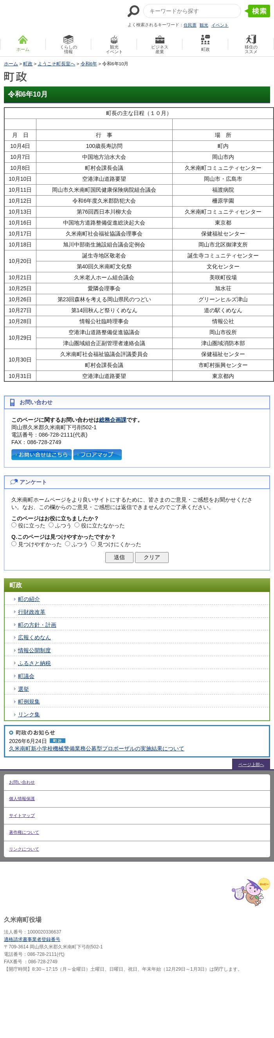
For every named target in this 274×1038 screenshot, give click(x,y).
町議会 (26, 676)
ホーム (11, 63)
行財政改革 (31, 612)
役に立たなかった (103, 525)
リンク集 (29, 714)
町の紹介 (29, 599)
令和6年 (89, 63)
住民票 (190, 25)
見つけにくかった (119, 544)
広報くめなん (34, 637)
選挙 (23, 689)
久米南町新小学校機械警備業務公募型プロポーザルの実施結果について (96, 748)
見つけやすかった (40, 544)
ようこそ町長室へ (56, 63)
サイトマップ (22, 815)
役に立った (31, 525)
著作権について (24, 832)
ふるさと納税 (34, 663)
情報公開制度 (34, 650)
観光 (204, 25)
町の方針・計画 (37, 625)
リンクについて (24, 849)
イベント (220, 25)
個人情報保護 (22, 798)
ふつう (63, 525)
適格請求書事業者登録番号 (32, 939)
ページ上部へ (251, 764)
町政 (27, 63)
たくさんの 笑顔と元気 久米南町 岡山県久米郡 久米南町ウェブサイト (46, 16)
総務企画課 (112, 420)
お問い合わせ (22, 782)
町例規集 (29, 701)
